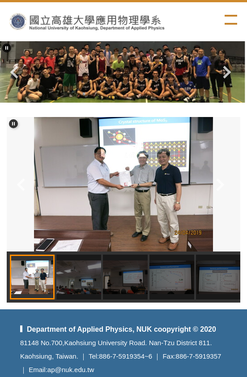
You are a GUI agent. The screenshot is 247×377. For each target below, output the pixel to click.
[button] (6, 47)
